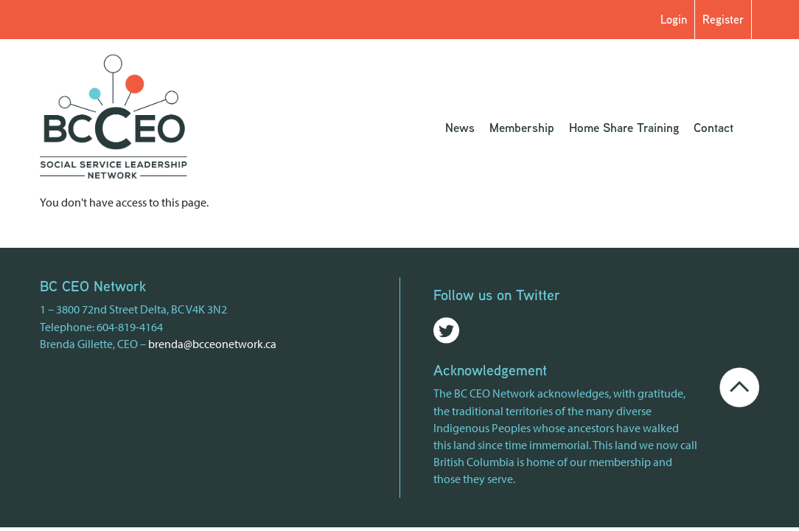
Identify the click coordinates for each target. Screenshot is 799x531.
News (460, 127)
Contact (713, 127)
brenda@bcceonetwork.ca (212, 343)
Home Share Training (624, 127)
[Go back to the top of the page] (739, 385)
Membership (521, 127)
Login (673, 19)
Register (723, 19)
